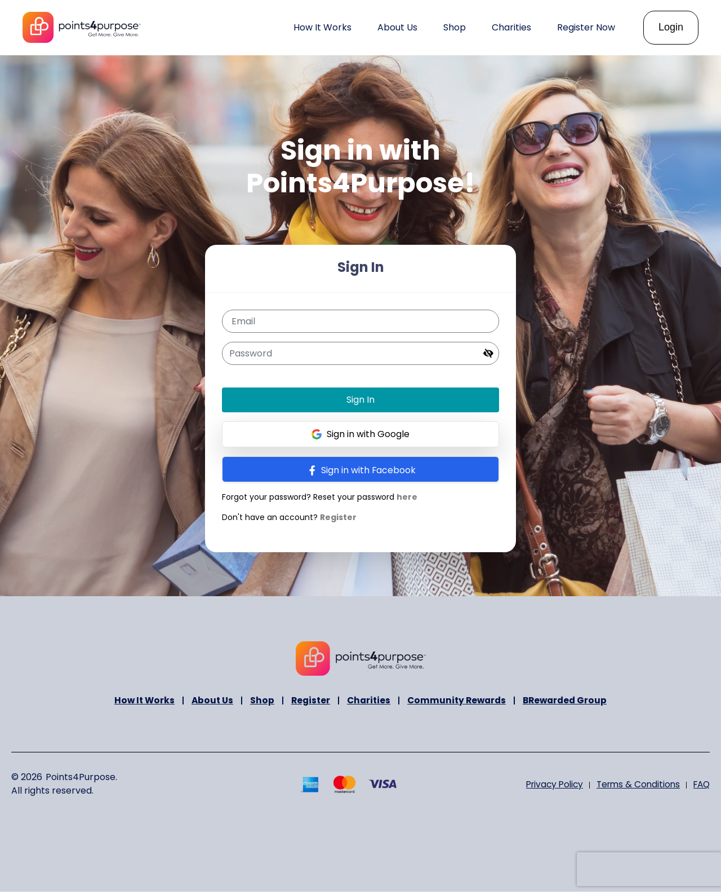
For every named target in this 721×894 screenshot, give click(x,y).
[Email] (360, 321)
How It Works (322, 27)
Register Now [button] (586, 27)
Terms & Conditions (634, 786)
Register (337, 517)
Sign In (360, 399)
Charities (367, 701)
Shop (259, 701)
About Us (208, 701)
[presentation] (649, 869)
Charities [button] (511, 27)
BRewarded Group (569, 701)
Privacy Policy (547, 786)
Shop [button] (454, 27)
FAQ (700, 786)
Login (670, 27)
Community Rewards (458, 701)
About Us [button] (397, 27)
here (406, 497)
